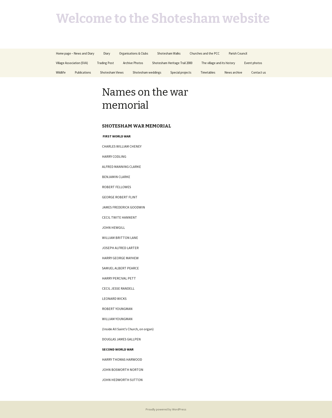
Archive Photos (133, 63)
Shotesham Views (112, 72)
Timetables (208, 72)
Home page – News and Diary (75, 53)
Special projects (180, 72)
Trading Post (105, 63)
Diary (106, 53)
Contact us (258, 72)
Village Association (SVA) (72, 63)
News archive (233, 72)
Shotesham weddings (147, 72)
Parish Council (238, 53)
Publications (83, 72)
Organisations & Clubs (133, 53)
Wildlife (61, 72)
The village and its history (218, 63)
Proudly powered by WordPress (166, 409)
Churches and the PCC (205, 53)
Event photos (253, 63)
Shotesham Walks (169, 53)
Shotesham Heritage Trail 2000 (172, 63)
